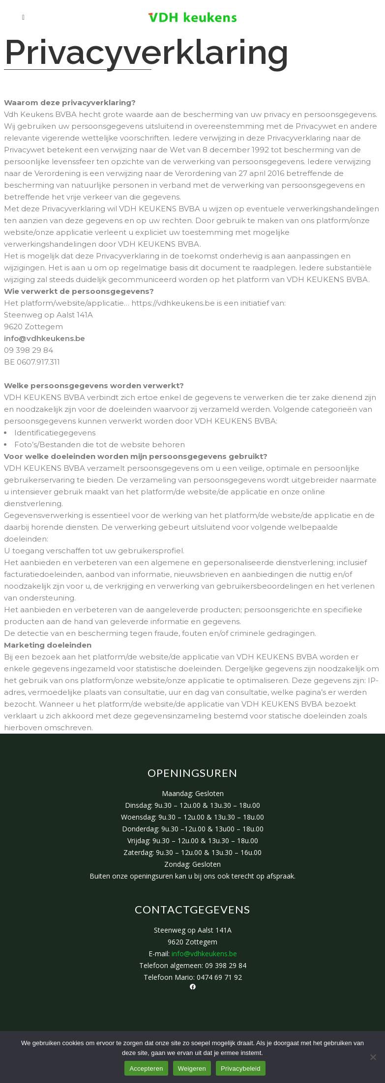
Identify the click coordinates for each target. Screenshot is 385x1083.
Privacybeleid (241, 1068)
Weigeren (192, 1068)
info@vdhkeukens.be (44, 338)
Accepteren (146, 1068)
